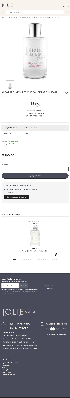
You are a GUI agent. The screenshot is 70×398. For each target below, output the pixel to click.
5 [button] (24, 259)
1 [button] (14, 259)
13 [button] (41, 259)
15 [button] (45, 259)
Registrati (23, 285)
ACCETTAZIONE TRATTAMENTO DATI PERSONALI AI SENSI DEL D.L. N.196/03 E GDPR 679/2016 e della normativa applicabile (21, 291)
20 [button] (56, 259)
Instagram (49, 288)
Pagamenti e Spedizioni (9, 363)
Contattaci (8, 193)
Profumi (4, 96)
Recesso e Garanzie (8, 375)
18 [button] (52, 259)
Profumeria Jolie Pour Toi (11, 386)
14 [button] (43, 259)
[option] (35, 51)
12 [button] (39, 259)
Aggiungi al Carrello (35, 176)
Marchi (3, 367)
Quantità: (5, 165)
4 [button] (22, 259)
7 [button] (28, 259)
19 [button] (54, 259)
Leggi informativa (9, 293)
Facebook (49, 286)
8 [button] (30, 259)
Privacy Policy (6, 370)
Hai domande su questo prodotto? (16, 197)
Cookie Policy (6, 372)
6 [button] (26, 259)
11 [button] (37, 259)
